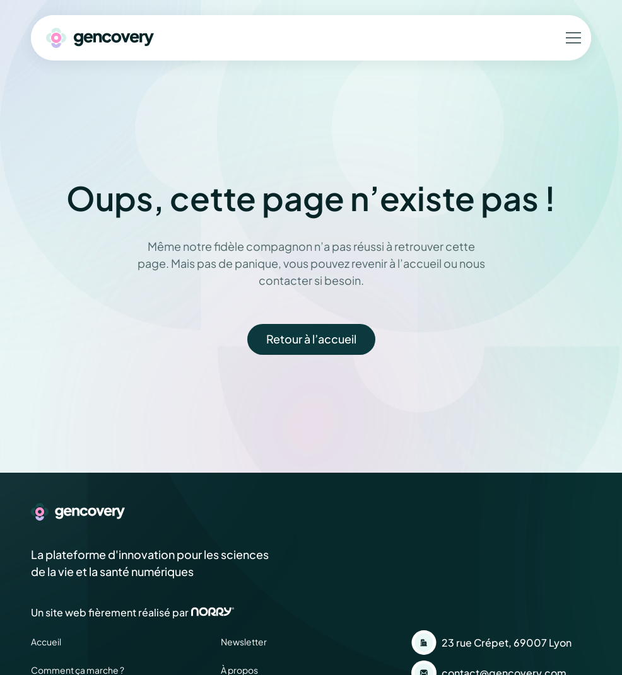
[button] (571, 38)
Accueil (46, 641)
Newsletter (244, 641)
